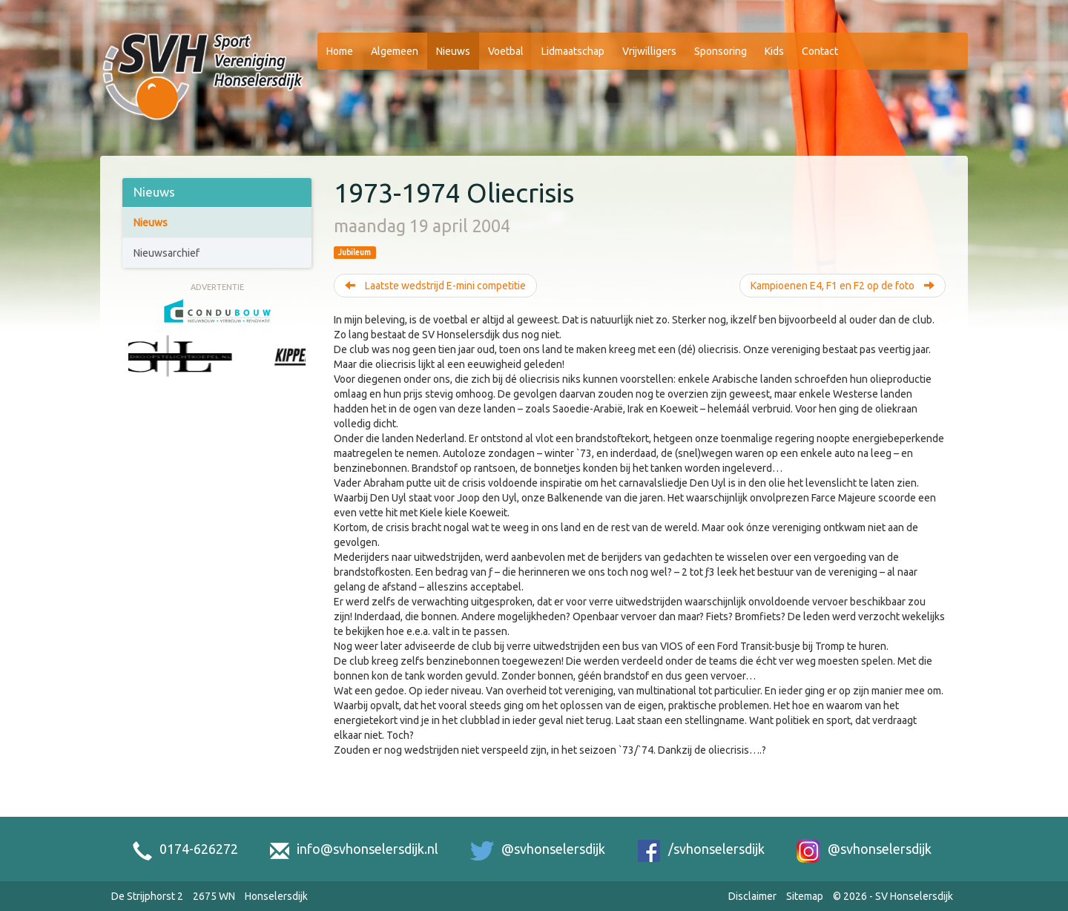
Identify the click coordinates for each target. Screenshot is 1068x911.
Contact (820, 51)
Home (339, 51)
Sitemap (804, 896)
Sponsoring (720, 51)
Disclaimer (752, 896)
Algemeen (394, 51)
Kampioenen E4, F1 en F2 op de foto (842, 286)
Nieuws (453, 51)
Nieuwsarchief (167, 253)
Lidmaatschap (572, 51)
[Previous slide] (136, 373)
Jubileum (354, 252)
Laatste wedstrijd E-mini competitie (435, 286)
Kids (774, 51)
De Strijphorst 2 (147, 896)
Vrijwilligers (649, 51)
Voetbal (506, 51)
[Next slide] (298, 373)
